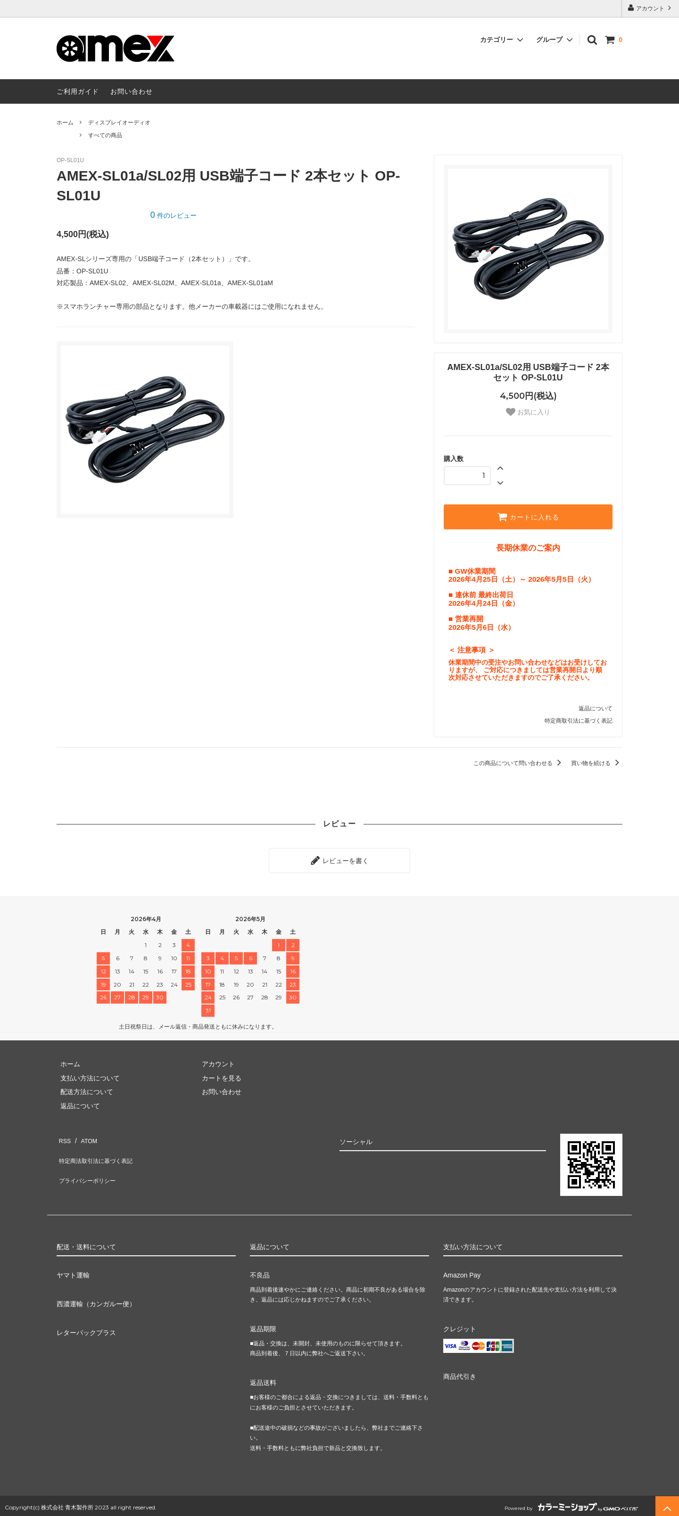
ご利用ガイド (78, 91)
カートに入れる (528, 516)
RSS (63, 1134)
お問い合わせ (131, 91)
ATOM (84, 1134)
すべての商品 (105, 135)
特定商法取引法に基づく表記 (99, 1148)
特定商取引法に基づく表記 (579, 720)
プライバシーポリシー (90, 1162)
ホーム (65, 122)
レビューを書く (339, 858)
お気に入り (528, 412)
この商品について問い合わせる (518, 763)
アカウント (650, 8)
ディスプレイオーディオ (119, 122)
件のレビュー (173, 215)
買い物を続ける (596, 763)
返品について (596, 708)
